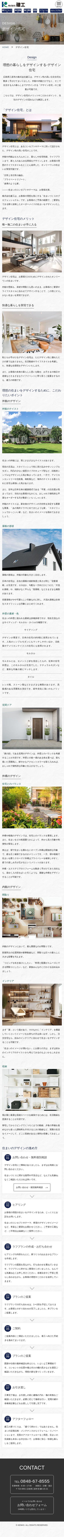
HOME (5, 47)
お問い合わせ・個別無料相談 (29, 1187)
